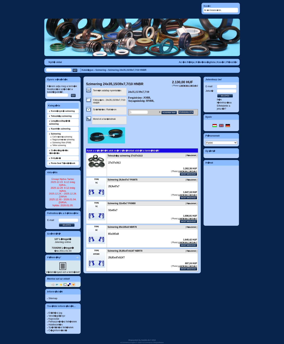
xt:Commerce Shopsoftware (153, 342)
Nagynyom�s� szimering (63, 140)
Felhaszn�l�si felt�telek (62, 321)
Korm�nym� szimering (63, 111)
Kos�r (221, 62)
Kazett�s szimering (61, 129)
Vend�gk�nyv (56, 315)
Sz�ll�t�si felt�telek (60, 327)
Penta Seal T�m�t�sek (63, 163)
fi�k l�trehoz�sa (224, 101)
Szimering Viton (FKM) (62, 143)
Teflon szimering (59, 145)
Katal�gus (87, 70)
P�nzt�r (231, 62)
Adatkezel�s (55, 324)
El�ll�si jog (55, 312)
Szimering (100, 70)
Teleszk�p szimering (61, 116)
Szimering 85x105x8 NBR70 (122, 227)
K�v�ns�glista (205, 62)
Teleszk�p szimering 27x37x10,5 (125, 155)
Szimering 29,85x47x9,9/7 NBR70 (125, 251)
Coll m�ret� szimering (62, 137)
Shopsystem (133, 340)
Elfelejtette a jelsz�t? (223, 107)
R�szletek (191, 155)
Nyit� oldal (55, 62)
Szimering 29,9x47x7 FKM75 (122, 179)
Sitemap (52, 298)
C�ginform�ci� (57, 330)
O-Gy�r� (56, 158)
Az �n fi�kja (186, 62)
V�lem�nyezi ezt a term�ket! (63, 272)
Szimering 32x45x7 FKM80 (122, 203)
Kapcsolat (53, 318)
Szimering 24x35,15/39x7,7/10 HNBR (127, 70)
